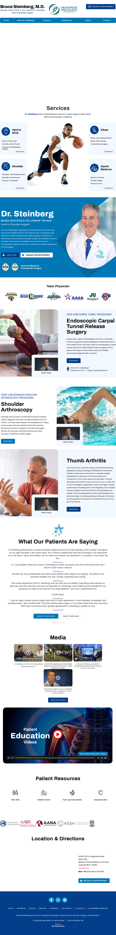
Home (6, 20)
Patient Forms (43, 799)
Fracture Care (96, 183)
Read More (20, 151)
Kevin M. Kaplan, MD (75, 920)
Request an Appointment (102, 6)
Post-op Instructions (72, 799)
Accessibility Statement (98, 908)
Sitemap (42, 908)
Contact (107, 20)
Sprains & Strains (97, 177)
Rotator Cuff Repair (10, 180)
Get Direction (83, 868)
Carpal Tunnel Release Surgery (11, 148)
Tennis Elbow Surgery (99, 144)
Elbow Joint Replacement (101, 138)
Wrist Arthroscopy (9, 141)
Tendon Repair (97, 180)
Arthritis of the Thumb (11, 144)
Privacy (32, 908)
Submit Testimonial (71, 616)
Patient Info (67, 20)
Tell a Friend (66, 908)
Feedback (54, 908)
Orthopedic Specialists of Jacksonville (48, 920)
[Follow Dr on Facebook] (51, 899)
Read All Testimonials (46, 616)
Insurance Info (100, 799)
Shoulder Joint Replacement (13, 174)
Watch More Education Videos (93, 754)
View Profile (11, 255)
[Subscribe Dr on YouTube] (64, 899)
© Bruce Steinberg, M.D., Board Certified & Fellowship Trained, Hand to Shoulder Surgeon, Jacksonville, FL (58, 915)
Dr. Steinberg (31, 114)
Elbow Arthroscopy (98, 141)
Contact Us (80, 908)
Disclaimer (21, 908)
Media (88, 20)
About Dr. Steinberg (25, 20)
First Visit (15, 799)
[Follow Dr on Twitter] (58, 899)
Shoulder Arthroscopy (11, 177)
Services (47, 20)
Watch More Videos (58, 700)
